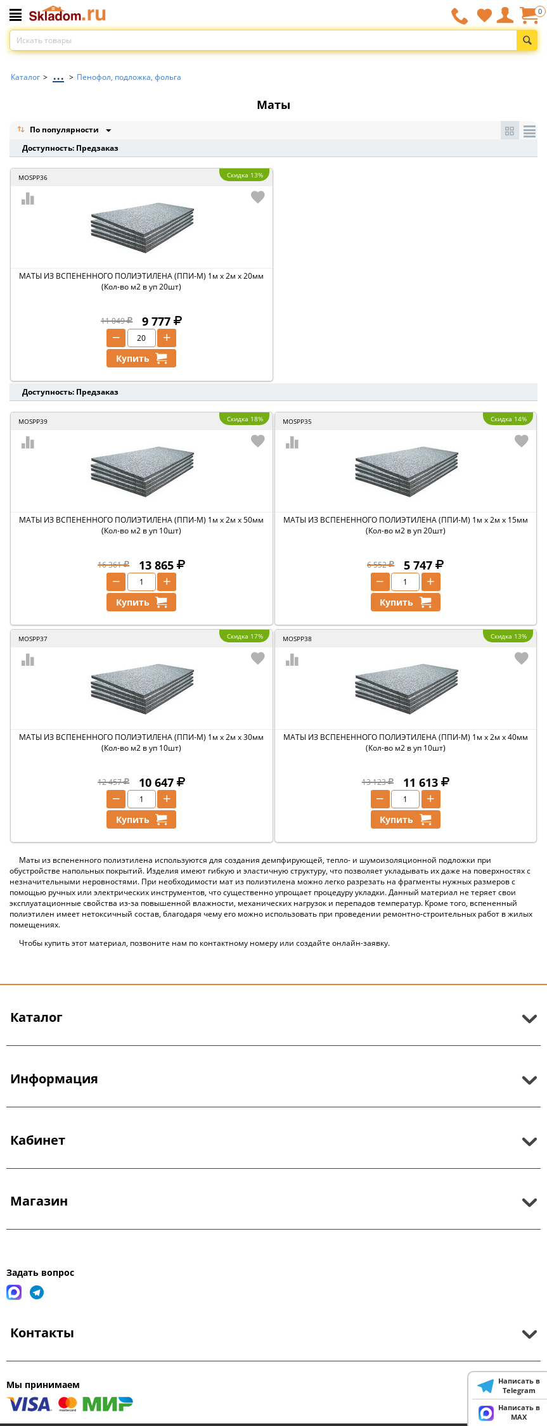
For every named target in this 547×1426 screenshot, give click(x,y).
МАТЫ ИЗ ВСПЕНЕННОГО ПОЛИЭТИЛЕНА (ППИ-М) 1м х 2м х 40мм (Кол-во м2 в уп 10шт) (405, 742)
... (58, 73)
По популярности (59, 130)
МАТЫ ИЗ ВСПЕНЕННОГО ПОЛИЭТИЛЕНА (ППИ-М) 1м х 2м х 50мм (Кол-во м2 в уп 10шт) (141, 525)
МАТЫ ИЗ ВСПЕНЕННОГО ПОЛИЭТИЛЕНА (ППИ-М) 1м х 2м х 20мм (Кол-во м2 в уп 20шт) (141, 281)
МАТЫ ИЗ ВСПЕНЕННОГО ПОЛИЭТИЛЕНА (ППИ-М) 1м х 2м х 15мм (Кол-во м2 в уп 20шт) (405, 525)
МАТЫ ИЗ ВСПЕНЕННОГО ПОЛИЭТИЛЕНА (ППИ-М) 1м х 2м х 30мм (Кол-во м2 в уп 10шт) (141, 742)
